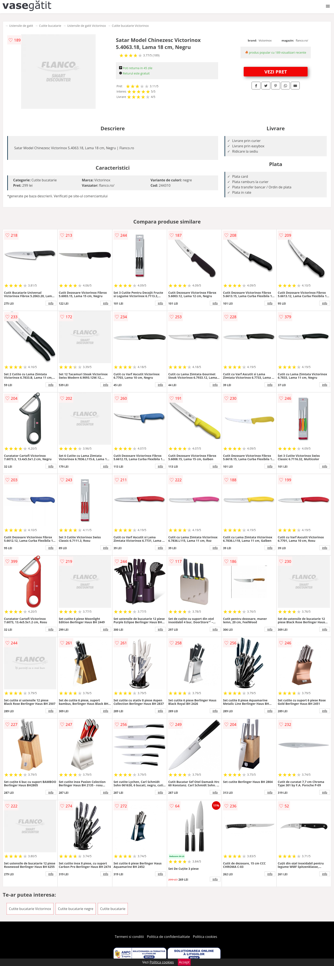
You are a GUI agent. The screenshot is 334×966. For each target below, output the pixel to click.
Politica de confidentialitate (168, 936)
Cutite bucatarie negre (75, 908)
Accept (184, 962)
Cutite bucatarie (50, 26)
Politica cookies (205, 936)
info (50, 303)
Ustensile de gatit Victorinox (86, 26)
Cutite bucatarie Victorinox (130, 26)
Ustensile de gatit (21, 26)
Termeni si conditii (129, 936)
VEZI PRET (275, 71)
